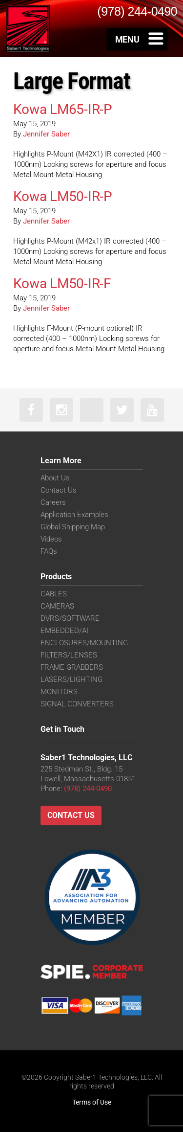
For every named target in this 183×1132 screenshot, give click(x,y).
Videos (51, 539)
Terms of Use (91, 1102)
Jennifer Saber (46, 134)
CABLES (54, 593)
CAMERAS (57, 606)
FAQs (49, 551)
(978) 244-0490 (88, 788)
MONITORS (59, 691)
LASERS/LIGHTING (71, 679)
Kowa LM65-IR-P (62, 109)
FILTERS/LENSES (69, 655)
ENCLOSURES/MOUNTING (84, 642)
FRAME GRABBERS (72, 667)
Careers (53, 502)
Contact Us (59, 490)
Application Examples (74, 514)
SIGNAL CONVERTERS (77, 704)
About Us (55, 478)
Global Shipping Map (73, 526)
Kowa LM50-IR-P (62, 196)
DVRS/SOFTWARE (70, 618)
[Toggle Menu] (137, 39)
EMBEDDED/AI (64, 630)
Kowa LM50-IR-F (62, 283)
